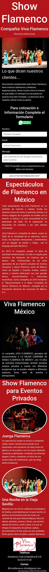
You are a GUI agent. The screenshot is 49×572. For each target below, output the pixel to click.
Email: (5, 140)
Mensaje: (6, 151)
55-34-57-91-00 (25, 560)
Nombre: (6, 129)
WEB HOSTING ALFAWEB (38, 571)
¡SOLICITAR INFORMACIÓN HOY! (24, 176)
